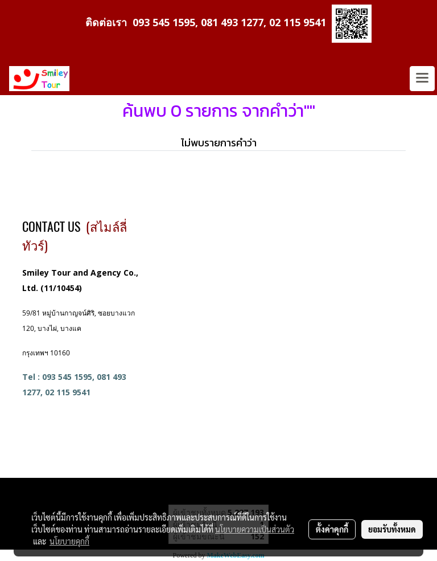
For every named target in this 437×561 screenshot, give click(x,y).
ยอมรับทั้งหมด (392, 529)
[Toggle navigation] (422, 78)
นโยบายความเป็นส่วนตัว (254, 529)
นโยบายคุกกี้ (69, 541)
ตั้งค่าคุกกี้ (332, 529)
